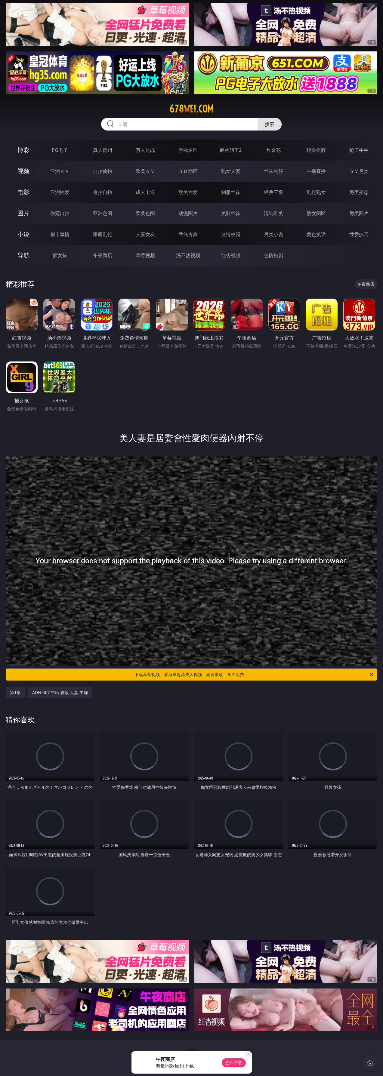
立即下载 (233, 1062)
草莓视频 (145, 255)
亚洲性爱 (59, 192)
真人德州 (102, 150)
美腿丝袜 (230, 213)
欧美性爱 (188, 192)
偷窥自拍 (59, 213)
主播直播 (316, 171)
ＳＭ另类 (359, 171)
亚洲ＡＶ (59, 171)
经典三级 (273, 192)
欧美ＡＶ (145, 171)
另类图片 (359, 213)
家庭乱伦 (102, 234)
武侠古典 (188, 234)
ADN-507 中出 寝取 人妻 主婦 (60, 692)
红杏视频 (230, 255)
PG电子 (60, 150)
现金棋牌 (316, 150)
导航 (23, 255)
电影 (23, 192)
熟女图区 (316, 213)
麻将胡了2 (231, 150)
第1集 (15, 692)
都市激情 (59, 234)
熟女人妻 (230, 171)
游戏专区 (188, 150)
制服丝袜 (230, 192)
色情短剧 (273, 255)
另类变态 (359, 192)
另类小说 (273, 234)
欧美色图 (145, 213)
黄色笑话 (316, 234)
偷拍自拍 (102, 192)
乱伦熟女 (316, 192)
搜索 (269, 124)
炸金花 (273, 150)
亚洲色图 (102, 213)
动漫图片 (188, 213)
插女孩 (60, 255)
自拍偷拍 (102, 171)
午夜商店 (102, 255)
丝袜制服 (273, 171)
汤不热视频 (188, 255)
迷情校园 (230, 234)
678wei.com (191, 109)
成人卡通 (145, 192)
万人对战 (145, 150)
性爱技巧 (359, 234)
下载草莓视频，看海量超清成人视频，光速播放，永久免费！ (254, 674)
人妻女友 (145, 234)
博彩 (23, 150)
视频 (23, 171)
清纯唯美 (273, 213)
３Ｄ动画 (188, 171)
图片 (23, 213)
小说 (23, 234)
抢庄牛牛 (359, 150)
